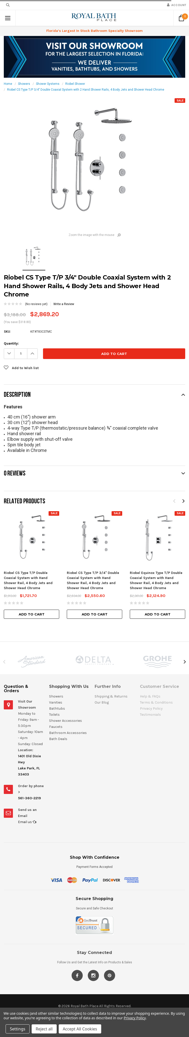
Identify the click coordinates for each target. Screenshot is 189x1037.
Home (8, 84)
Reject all (44, 1029)
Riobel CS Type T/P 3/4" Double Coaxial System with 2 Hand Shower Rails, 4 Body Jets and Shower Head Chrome (85, 89)
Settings (17, 1029)
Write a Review (63, 304)
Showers (24, 84)
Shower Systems (47, 84)
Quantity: (11, 343)
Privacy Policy (135, 1017)
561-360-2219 (29, 798)
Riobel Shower (75, 84)
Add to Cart (32, 614)
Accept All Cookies (80, 1029)
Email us (27, 822)
